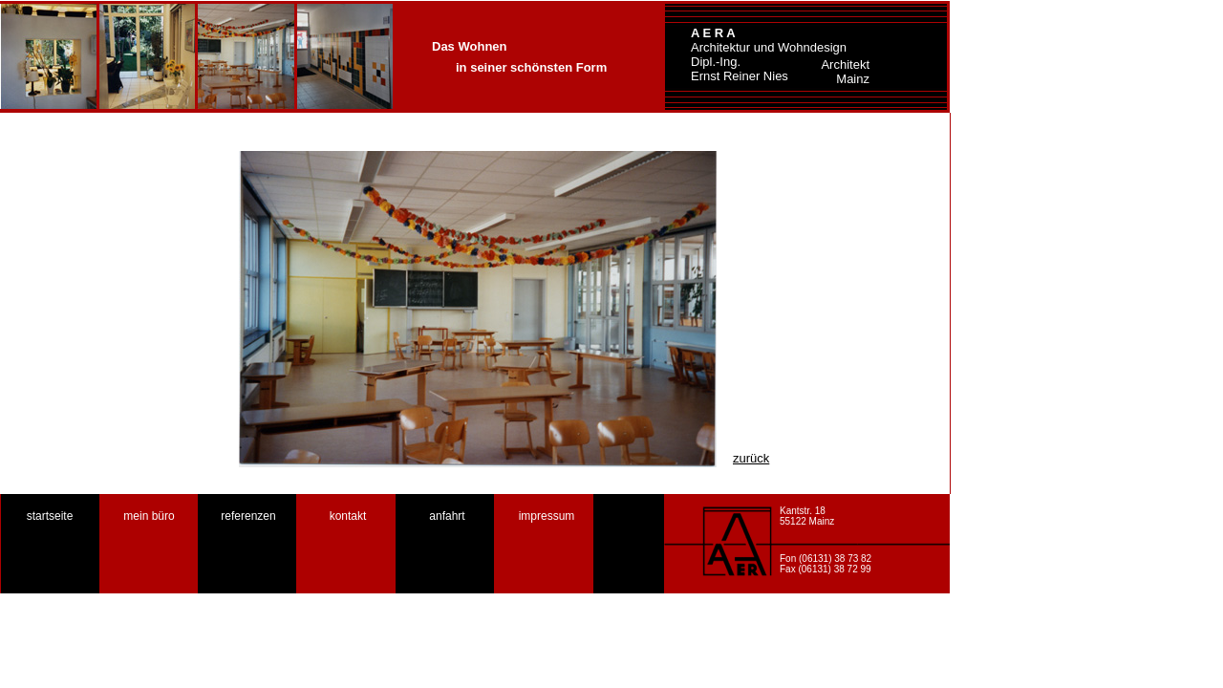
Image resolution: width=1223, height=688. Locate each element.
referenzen (248, 516)
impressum (547, 516)
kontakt (348, 516)
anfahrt (446, 516)
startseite (50, 516)
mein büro (148, 516)
